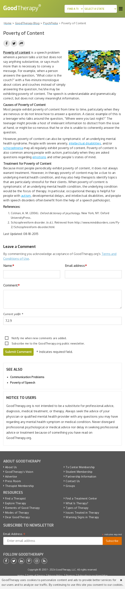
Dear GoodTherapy (17, 517)
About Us (11, 467)
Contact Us (73, 481)
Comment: (11, 285)
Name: (8, 266)
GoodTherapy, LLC (66, 569)
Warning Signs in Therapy (82, 517)
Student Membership (79, 471)
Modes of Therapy (17, 512)
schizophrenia (13, 148)
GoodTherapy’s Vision (19, 471)
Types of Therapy (77, 507)
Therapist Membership (19, 485)
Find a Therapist (15, 498)
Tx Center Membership (80, 467)
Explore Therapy (15, 503)
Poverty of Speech (22, 382)
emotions (39, 157)
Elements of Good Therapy (22, 507)
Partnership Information (81, 476)
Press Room (13, 481)
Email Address (14, 534)
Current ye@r (13, 314)
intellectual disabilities (85, 143)
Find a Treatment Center (81, 498)
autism (26, 196)
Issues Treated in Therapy (82, 512)
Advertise (11, 476)
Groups (70, 485)
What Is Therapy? (77, 503)
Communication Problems (27, 377)
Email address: (76, 266)
